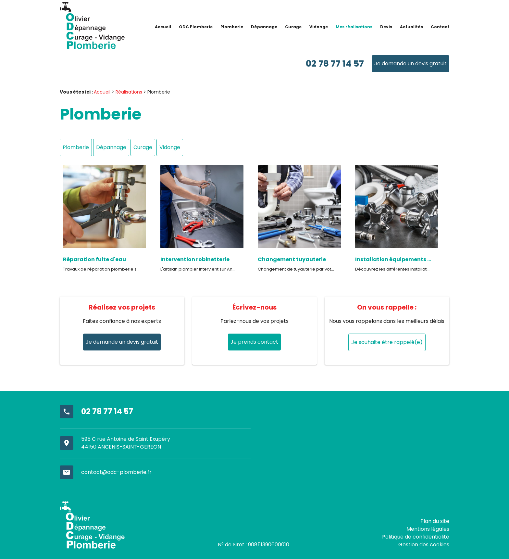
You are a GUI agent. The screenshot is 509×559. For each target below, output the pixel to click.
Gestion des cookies (423, 544)
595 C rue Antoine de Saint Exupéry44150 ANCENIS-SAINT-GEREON (125, 443)
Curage (293, 27)
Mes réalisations (354, 27)
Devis (386, 27)
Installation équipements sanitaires (393, 259)
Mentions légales (427, 529)
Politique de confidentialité (415, 536)
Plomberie (231, 27)
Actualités (411, 27)
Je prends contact (254, 342)
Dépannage (264, 27)
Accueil (163, 27)
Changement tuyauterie (292, 259)
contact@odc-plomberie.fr (116, 472)
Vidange (318, 27)
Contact (440, 27)
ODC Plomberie (196, 27)
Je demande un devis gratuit (410, 63)
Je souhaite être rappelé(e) (387, 342)
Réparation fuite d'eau (94, 259)
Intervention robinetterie (195, 259)
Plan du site (434, 521)
